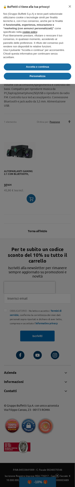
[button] (70, 6)
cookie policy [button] (29, 31)
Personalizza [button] (37, 76)
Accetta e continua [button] (37, 66)
